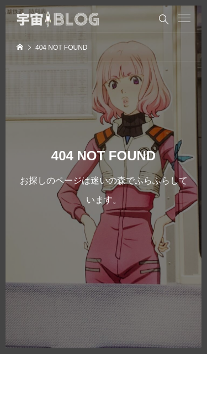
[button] (184, 18)
